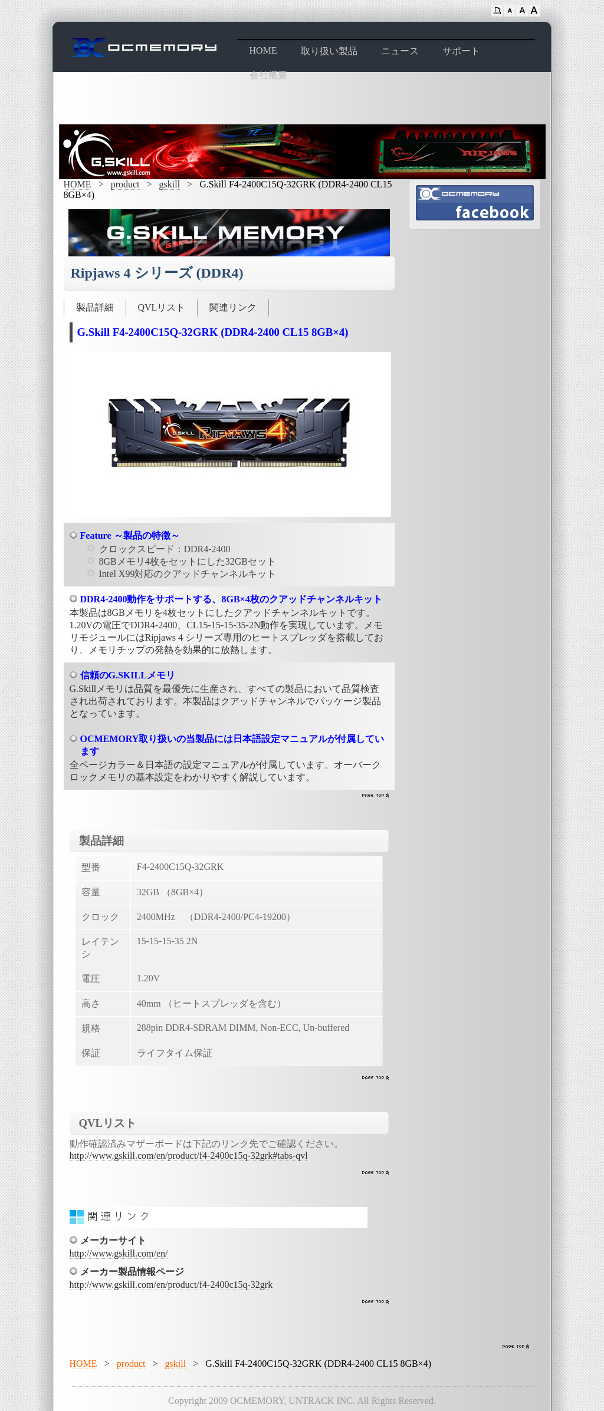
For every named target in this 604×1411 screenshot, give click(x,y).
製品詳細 (95, 307)
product (125, 184)
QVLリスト (162, 307)
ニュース (400, 51)
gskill (169, 184)
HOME (263, 50)
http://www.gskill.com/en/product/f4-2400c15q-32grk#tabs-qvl (189, 1155)
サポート (461, 51)
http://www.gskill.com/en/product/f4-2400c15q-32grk (171, 1285)
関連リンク (233, 307)
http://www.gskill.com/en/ (119, 1253)
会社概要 (268, 75)
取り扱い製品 (329, 51)
